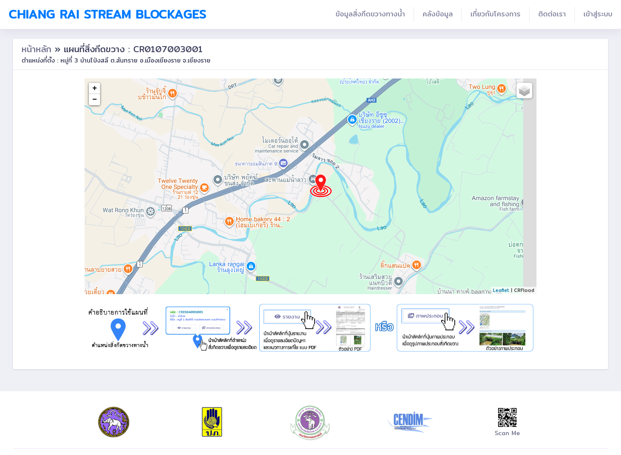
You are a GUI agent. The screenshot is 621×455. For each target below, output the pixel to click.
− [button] (94, 99)
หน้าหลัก (38, 49)
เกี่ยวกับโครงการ (495, 14)
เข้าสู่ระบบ (597, 14)
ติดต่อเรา (552, 14)
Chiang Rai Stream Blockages (107, 14)
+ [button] (94, 88)
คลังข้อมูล (438, 14)
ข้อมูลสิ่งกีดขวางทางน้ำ (370, 14)
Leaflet (501, 290)
